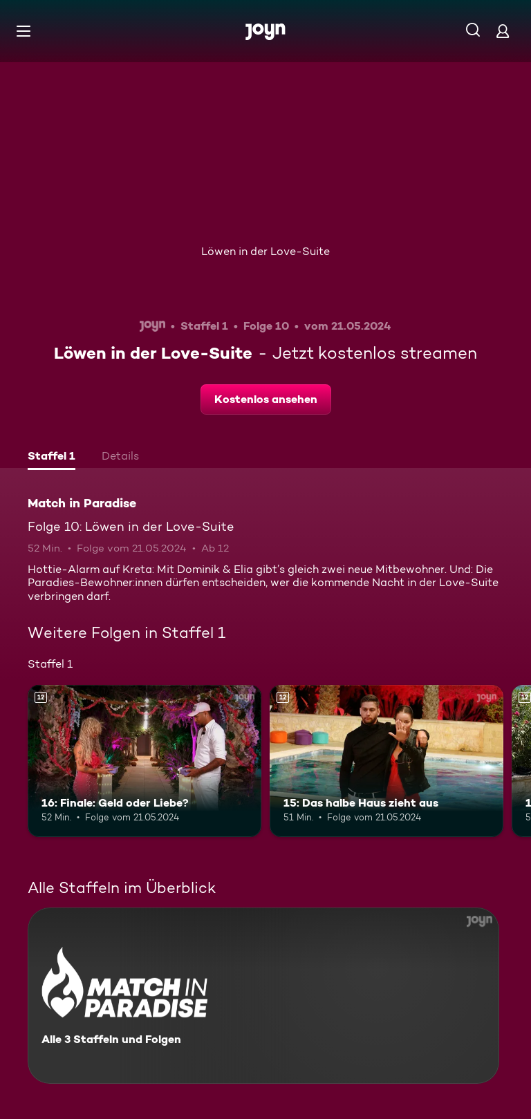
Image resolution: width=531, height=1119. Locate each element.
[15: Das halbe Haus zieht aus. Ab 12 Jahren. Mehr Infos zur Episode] (386, 761)
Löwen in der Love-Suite (265, 251)
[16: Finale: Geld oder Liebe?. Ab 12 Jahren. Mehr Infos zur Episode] (144, 761)
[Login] (502, 31)
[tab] (51, 457)
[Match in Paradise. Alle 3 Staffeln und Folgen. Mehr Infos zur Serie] (263, 996)
